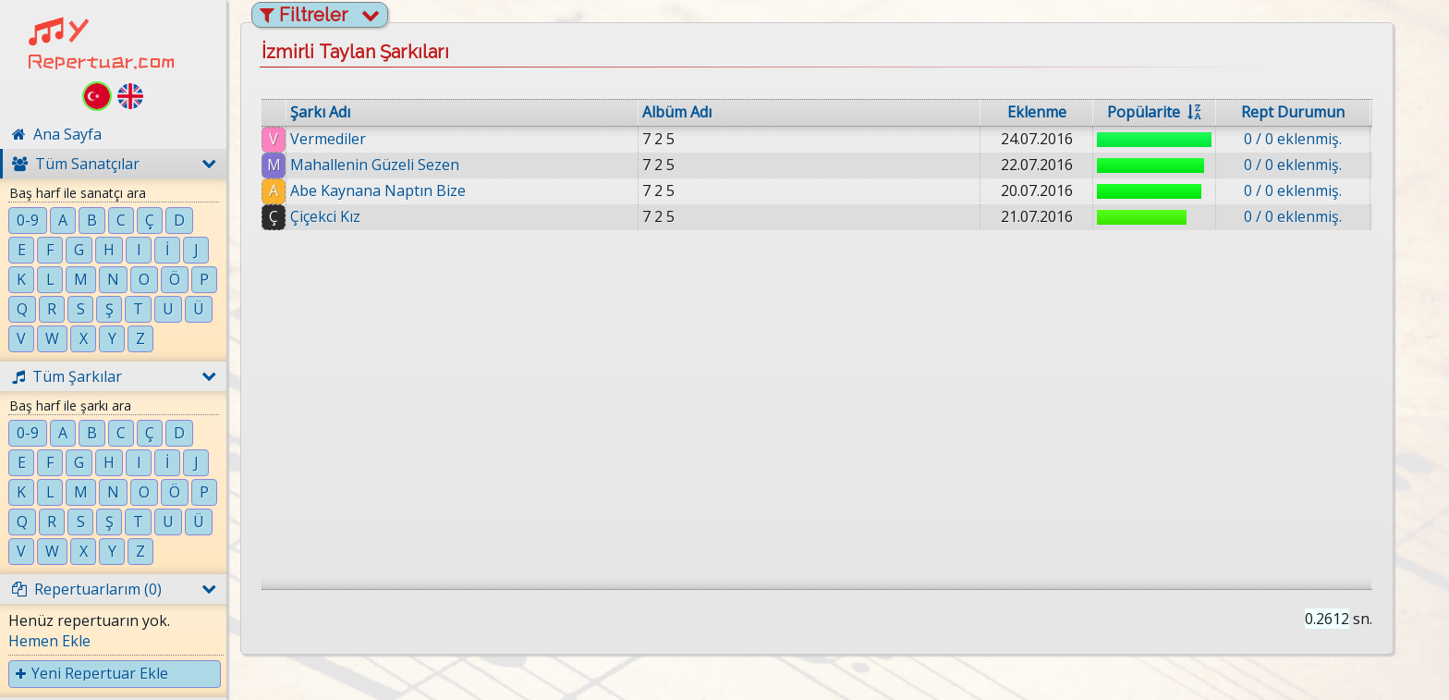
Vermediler (328, 139)
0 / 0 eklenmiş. (1293, 139)
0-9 (28, 220)
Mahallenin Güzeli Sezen (374, 164)
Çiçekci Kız (325, 216)
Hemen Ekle (49, 641)
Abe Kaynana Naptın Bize (378, 190)
